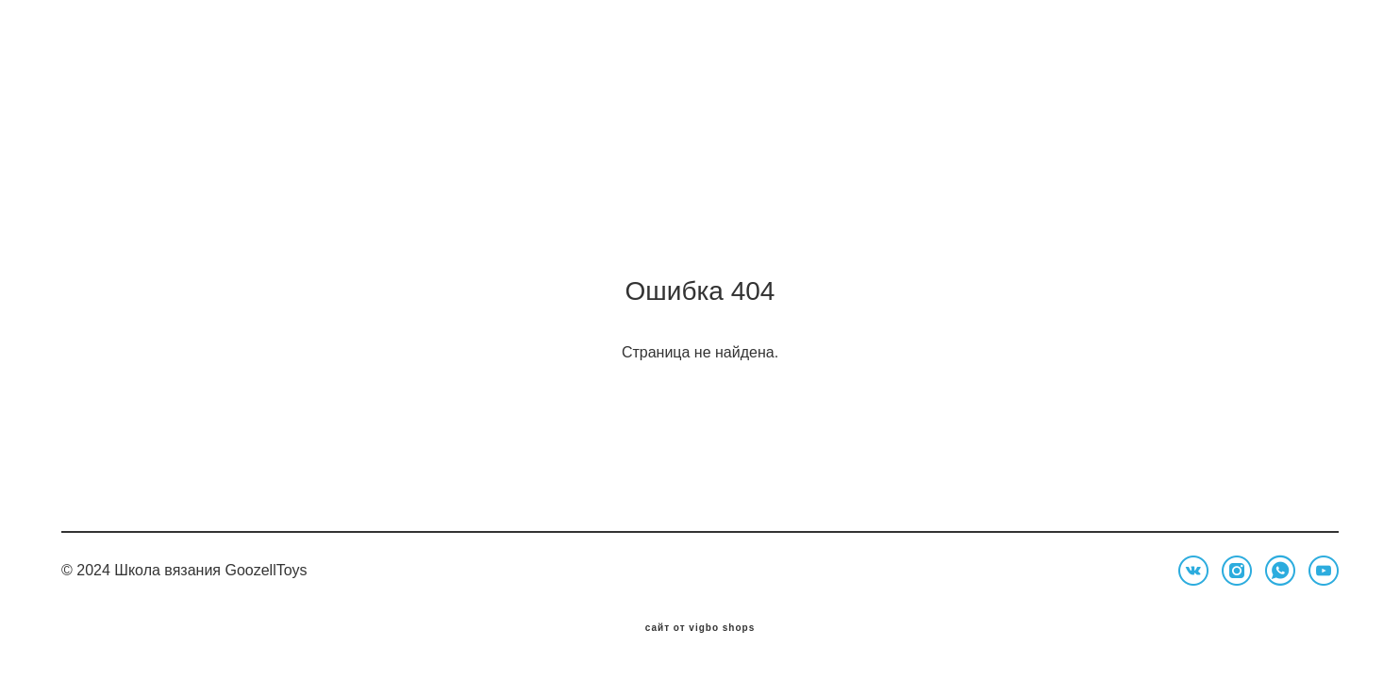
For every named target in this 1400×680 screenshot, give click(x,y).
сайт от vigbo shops (700, 636)
